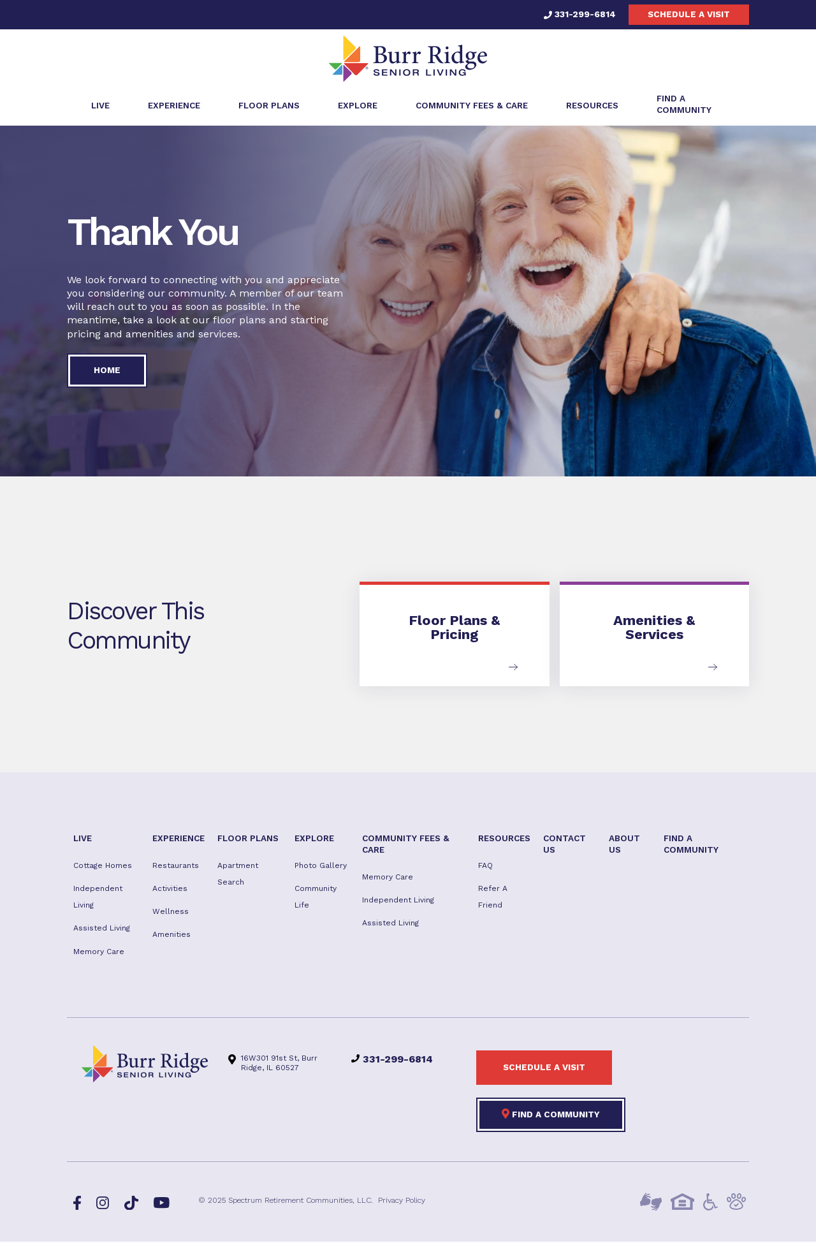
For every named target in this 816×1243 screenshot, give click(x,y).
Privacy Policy (401, 1201)
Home (107, 371)
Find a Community (551, 1115)
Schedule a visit (689, 14)
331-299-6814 (580, 14)
